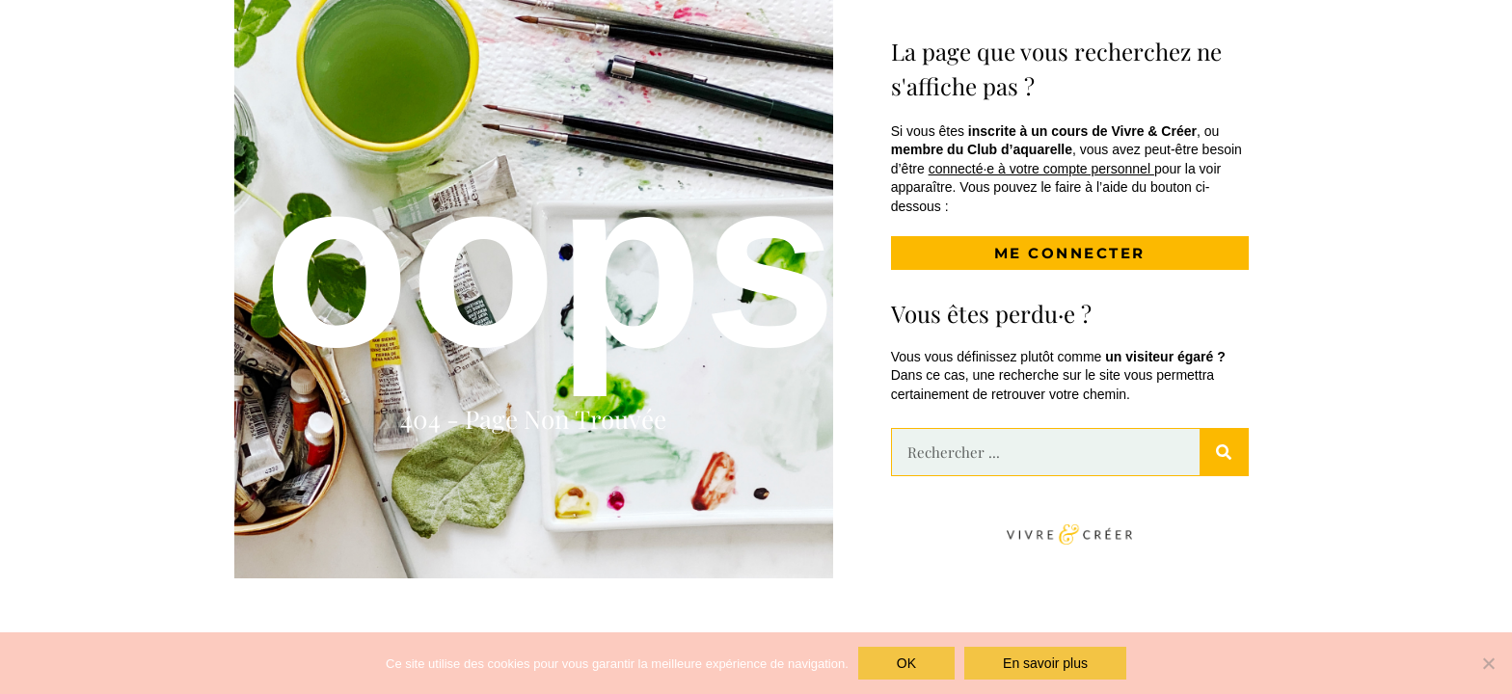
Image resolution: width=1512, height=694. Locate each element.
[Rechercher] (1224, 452)
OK (906, 663)
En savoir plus (1045, 663)
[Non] (1488, 663)
